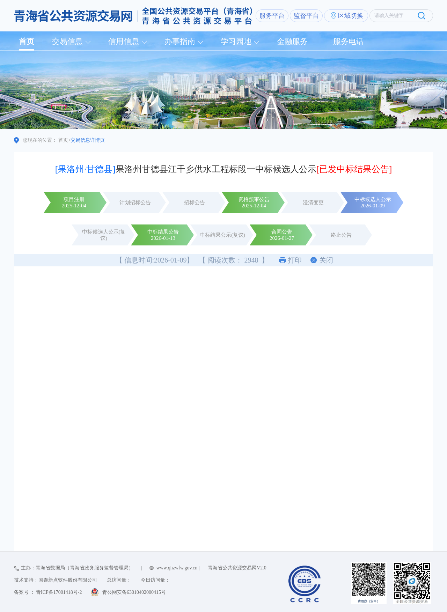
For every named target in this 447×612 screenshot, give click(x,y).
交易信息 (67, 41)
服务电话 (348, 41)
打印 (295, 260)
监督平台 (306, 15)
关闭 (326, 260)
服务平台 (272, 15)
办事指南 (179, 41)
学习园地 (236, 41)
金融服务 (292, 41)
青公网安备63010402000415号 (134, 592)
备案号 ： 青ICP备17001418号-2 (48, 592)
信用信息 (123, 41)
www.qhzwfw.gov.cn (176, 567)
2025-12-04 (74, 205)
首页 (26, 41)
